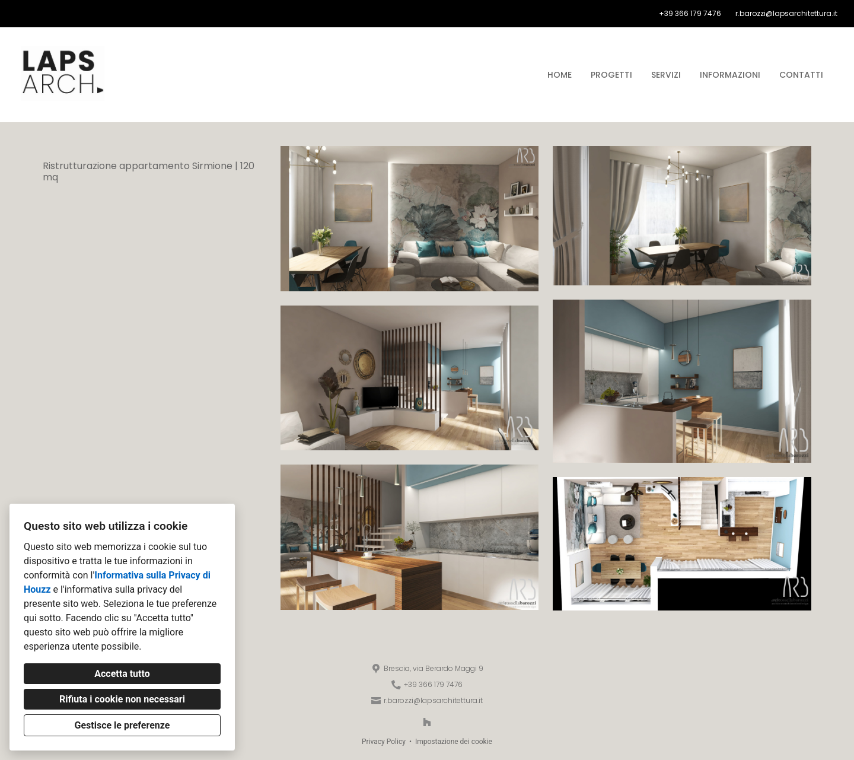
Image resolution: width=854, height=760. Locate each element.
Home (559, 75)
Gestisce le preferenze (122, 725)
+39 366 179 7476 (690, 13)
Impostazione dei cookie (453, 741)
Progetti (611, 75)
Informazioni (730, 75)
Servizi (666, 75)
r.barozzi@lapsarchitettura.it (786, 13)
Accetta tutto (121, 673)
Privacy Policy (384, 741)
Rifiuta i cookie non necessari (122, 699)
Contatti (801, 75)
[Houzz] (427, 722)
